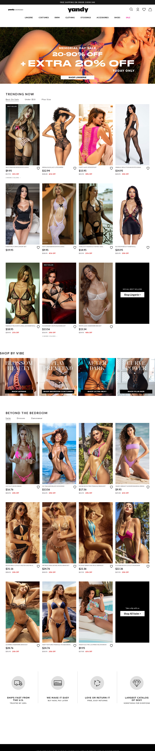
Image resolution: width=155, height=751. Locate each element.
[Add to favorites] (38, 168)
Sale (128, 18)
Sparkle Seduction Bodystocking (128, 167)
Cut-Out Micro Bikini (13, 486)
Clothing (70, 18)
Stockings (86, 18)
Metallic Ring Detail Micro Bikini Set (55, 566)
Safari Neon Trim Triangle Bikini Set (92, 486)
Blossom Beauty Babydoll (125, 247)
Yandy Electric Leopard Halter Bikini (92, 645)
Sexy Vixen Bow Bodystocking (17, 167)
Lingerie (29, 18)
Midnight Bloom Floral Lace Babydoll (20, 326)
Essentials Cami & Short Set (16, 247)
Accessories (102, 18)
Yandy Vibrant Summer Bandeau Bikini (129, 486)
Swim (57, 18)
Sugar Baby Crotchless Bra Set (54, 326)
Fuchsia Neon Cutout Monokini (127, 566)
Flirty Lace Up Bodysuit (88, 167)
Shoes (117, 18)
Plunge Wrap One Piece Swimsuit (91, 566)
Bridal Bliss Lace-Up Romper (52, 167)
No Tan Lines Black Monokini (53, 486)
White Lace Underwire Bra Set (90, 326)
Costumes (44, 18)
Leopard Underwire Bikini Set (17, 645)
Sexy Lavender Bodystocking (53, 247)
